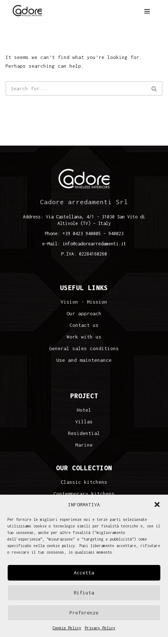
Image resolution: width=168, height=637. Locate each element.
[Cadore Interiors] (27, 11)
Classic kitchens (84, 482)
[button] (157, 504)
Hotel (84, 410)
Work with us (84, 337)
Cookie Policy (67, 628)
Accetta (84, 572)
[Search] (75, 88)
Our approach (84, 313)
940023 (116, 233)
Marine (84, 445)
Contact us (84, 325)
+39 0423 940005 (82, 233)
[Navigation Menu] (147, 11)
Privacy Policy (100, 628)
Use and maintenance (84, 360)
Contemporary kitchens (84, 493)
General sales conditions (84, 348)
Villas (84, 421)
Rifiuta (84, 593)
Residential (84, 433)
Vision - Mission (84, 302)
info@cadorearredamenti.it (94, 243)
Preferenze (84, 613)
